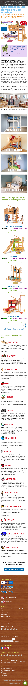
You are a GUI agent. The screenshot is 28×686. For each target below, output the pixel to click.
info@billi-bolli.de (8, 626)
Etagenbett (21, 374)
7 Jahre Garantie (11, 415)
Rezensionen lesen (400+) (11, 655)
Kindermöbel (4, 497)
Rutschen (14, 362)
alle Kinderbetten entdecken (4, 28)
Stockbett (19, 389)
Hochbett (13, 374)
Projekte (17, 444)
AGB (2, 672)
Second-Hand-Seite (9, 432)
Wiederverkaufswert (15, 482)
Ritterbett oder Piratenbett (10, 360)
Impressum (4, 675)
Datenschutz (4, 673)
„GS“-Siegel (18, 348)
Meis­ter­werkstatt (15, 511)
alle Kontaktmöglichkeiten (10, 629)
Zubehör (5, 457)
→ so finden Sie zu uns (7, 618)
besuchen (6, 515)
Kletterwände (20, 362)
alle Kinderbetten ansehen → (14, 329)
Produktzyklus (11, 433)
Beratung (13, 427)
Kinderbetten (17, 64)
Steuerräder (4, 363)
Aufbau (5, 550)
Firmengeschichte (11, 495)
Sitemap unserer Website (8, 670)
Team (18, 512)
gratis (16, 539)
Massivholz (3, 401)
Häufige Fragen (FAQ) (7, 668)
